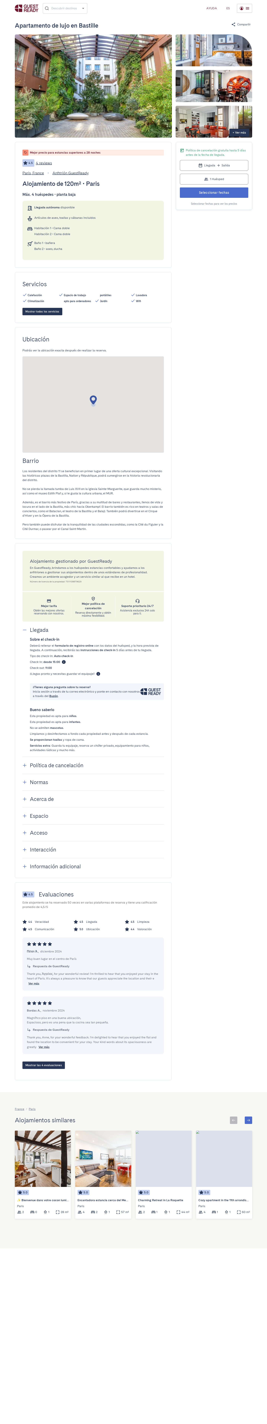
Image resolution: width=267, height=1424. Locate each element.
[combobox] (65, 8)
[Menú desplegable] (228, 8)
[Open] (83, 8)
